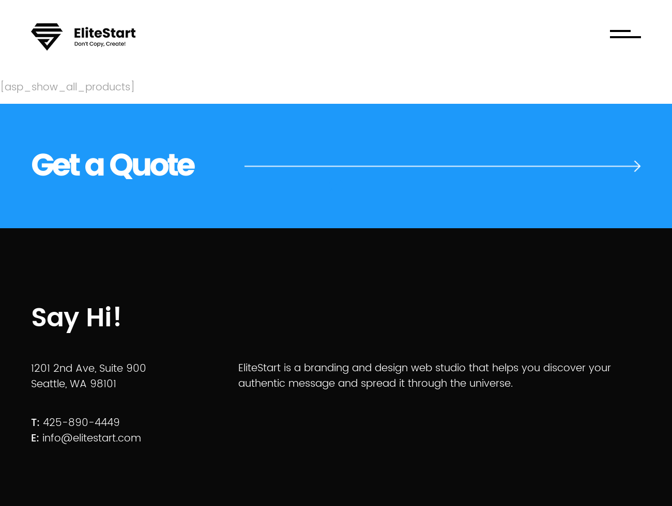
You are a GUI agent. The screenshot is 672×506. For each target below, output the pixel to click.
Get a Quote (112, 166)
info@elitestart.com (91, 438)
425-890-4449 (81, 423)
